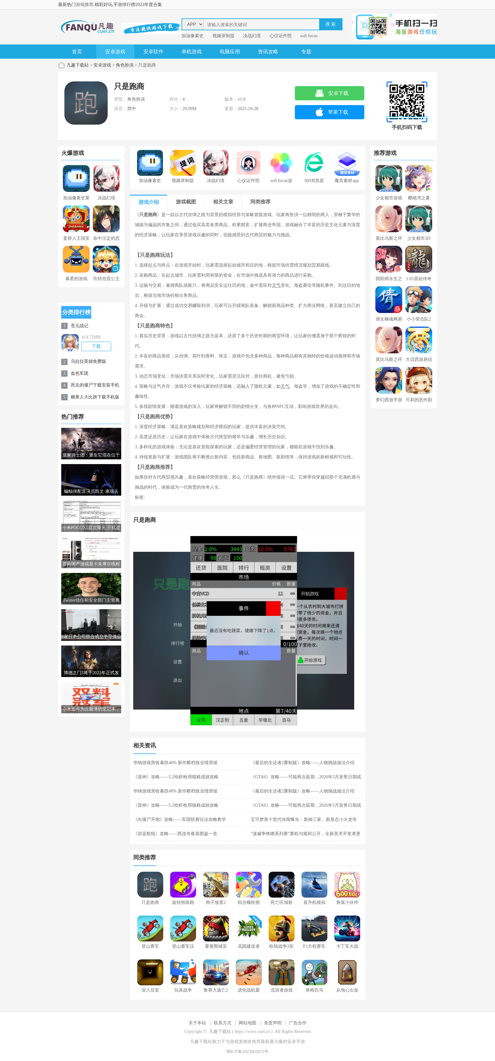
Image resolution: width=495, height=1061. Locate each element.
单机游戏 (192, 51)
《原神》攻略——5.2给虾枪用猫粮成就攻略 (175, 777)
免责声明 (273, 1023)
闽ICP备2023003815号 (247, 1051)
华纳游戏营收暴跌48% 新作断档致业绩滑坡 (175, 762)
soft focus (309, 35)
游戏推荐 (84, 4)
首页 (77, 51)
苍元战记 (79, 325)
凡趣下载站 (78, 65)
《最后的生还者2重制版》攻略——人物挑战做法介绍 (303, 762)
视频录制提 (223, 35)
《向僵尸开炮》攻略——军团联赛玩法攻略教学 (179, 819)
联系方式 (222, 1023)
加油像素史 (193, 35)
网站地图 (247, 1023)
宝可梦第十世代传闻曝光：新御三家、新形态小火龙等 (304, 819)
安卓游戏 (115, 51)
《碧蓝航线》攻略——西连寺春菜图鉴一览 (175, 833)
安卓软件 (153, 51)
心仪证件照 (281, 35)
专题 (306, 51)
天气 (276, 285)
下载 (96, 346)
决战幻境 (252, 35)
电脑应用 (230, 51)
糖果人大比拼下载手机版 (95, 397)
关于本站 (197, 1023)
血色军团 (79, 373)
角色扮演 (125, 65)
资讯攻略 (268, 51)
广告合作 (298, 1023)
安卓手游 (296, 1041)
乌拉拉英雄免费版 (88, 361)
